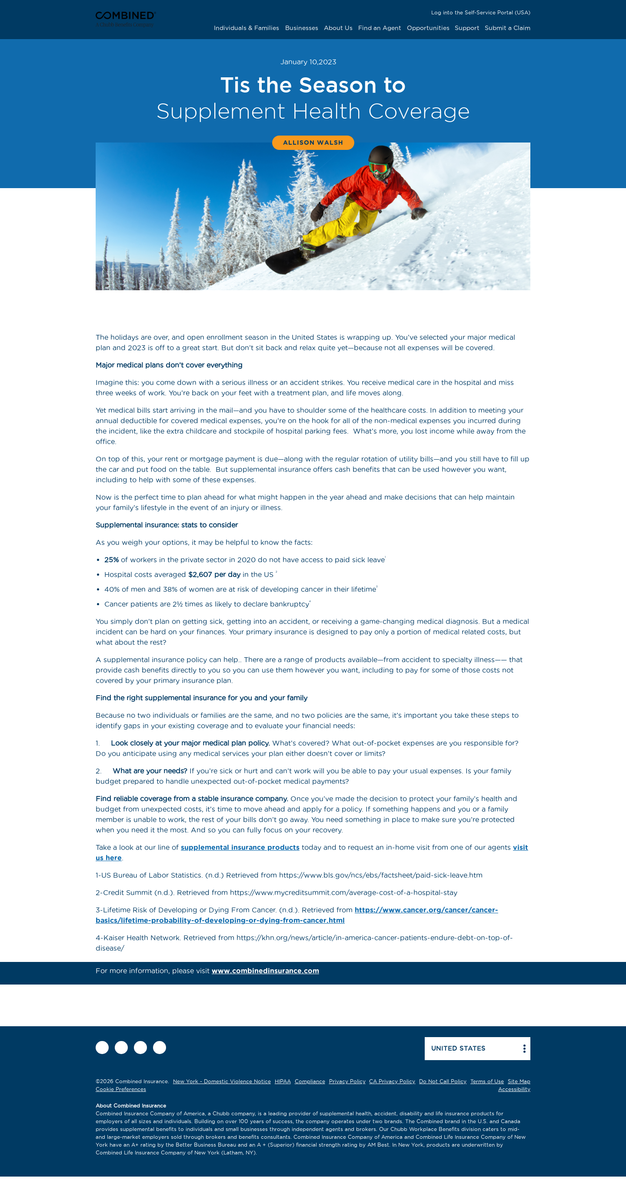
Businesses (301, 27)
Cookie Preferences (121, 1089)
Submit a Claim (507, 27)
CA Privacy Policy (392, 1081)
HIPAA (283, 1081)
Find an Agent (379, 27)
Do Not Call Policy (442, 1081)
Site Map (519, 1081)
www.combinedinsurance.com (265, 971)
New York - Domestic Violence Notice (222, 1081)
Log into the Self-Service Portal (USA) (480, 12)
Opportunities (428, 27)
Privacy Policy (347, 1081)
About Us (338, 27)
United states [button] (458, 1048)
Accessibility (514, 1089)
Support (467, 27)
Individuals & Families (246, 27)
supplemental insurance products (240, 847)
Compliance (310, 1081)
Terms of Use (487, 1081)
